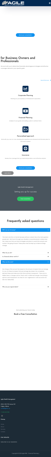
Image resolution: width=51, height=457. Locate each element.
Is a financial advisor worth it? (10, 256)
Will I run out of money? (9, 230)
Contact (3, 431)
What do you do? (7, 253)
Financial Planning (25, 117)
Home (2, 424)
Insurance (25, 155)
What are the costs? (7, 262)
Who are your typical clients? (10, 287)
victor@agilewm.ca (5, 408)
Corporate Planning (25, 95)
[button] (25, 35)
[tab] (25, 230)
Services (3, 429)
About (2, 427)
